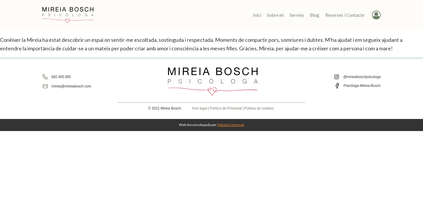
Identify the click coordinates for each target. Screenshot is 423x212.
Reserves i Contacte (345, 15)
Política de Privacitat (226, 108)
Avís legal (199, 108)
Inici (257, 15)
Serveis (297, 15)
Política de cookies (259, 108)
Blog (314, 15)
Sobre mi (275, 15)
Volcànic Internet (230, 124)
